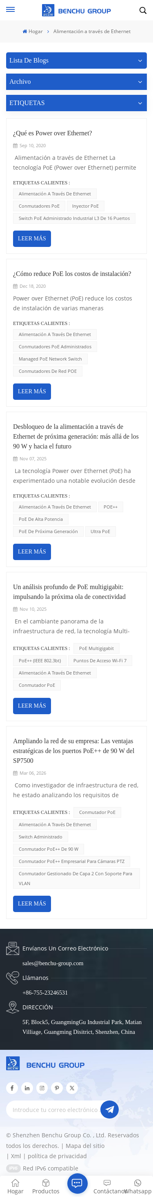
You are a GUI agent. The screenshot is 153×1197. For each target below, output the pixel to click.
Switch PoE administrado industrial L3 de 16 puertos (74, 218)
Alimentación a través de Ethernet (55, 194)
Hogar (32, 31)
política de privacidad (57, 1156)
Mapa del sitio (85, 1146)
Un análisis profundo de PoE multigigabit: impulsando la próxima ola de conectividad (69, 591)
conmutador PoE (37, 685)
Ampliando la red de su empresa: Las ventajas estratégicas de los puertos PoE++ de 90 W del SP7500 (73, 750)
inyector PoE (85, 206)
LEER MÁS (32, 238)
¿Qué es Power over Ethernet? (52, 133)
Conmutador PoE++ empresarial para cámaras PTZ (71, 861)
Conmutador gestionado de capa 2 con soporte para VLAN (75, 878)
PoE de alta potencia (41, 519)
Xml (16, 1156)
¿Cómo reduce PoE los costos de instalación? (72, 273)
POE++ (111, 507)
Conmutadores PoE (39, 206)
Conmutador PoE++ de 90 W (48, 849)
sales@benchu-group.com (53, 963)
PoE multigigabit (96, 648)
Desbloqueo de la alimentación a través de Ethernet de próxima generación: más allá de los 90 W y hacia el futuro (76, 436)
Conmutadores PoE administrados (55, 346)
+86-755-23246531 (45, 992)
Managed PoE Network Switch (50, 359)
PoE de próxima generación (48, 531)
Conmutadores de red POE (48, 371)
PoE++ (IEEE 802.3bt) (40, 660)
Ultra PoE (100, 531)
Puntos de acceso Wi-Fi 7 (99, 660)
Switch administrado (40, 837)
